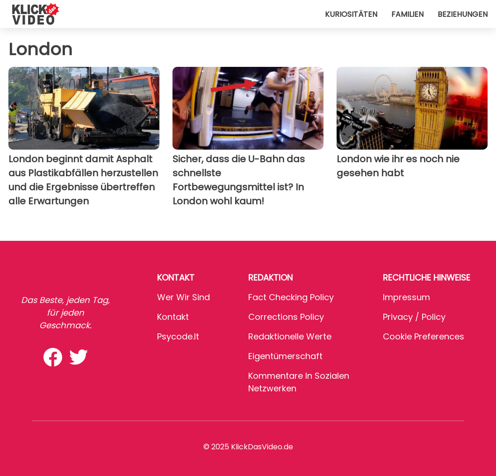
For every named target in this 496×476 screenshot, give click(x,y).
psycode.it (178, 336)
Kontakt (173, 317)
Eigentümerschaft (285, 356)
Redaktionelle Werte (289, 336)
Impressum (406, 297)
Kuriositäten (351, 14)
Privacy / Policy (414, 317)
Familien (407, 14)
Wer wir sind (183, 297)
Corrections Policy (286, 317)
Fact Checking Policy (291, 297)
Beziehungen (463, 14)
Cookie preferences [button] (423, 336)
